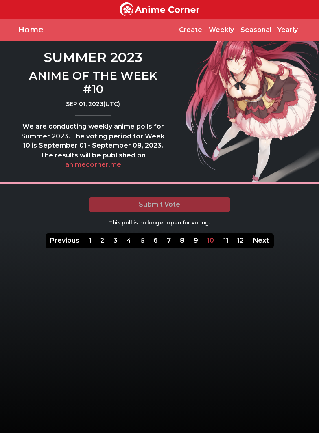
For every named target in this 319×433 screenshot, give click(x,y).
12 (240, 240)
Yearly (287, 30)
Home (31, 29)
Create (190, 30)
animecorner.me (93, 164)
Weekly (221, 30)
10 (210, 240)
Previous (64, 240)
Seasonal (255, 30)
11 (225, 240)
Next (261, 240)
